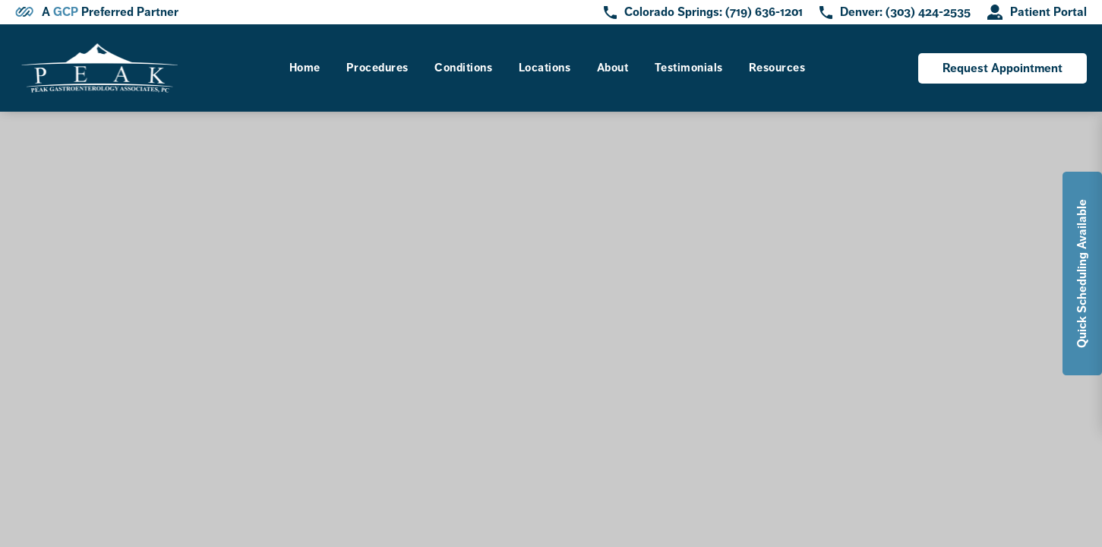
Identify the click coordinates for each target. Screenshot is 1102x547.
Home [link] (304, 67)
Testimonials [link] (689, 67)
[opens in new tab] (1037, 12)
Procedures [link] (377, 67)
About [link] (613, 67)
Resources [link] (777, 67)
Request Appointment (1003, 68)
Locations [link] (545, 67)
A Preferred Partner (110, 12)
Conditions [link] (463, 67)
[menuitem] (305, 68)
